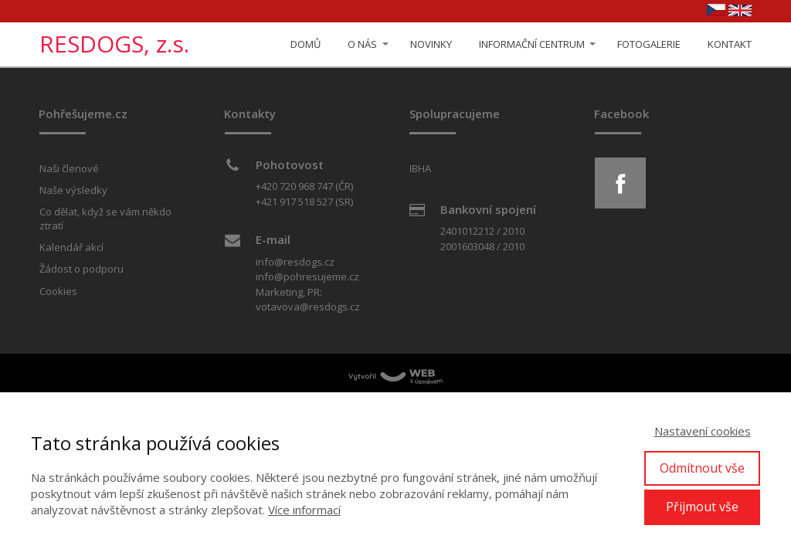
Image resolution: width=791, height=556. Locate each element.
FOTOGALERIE (649, 44)
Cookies (58, 291)
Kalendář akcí (71, 247)
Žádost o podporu (81, 269)
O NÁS (362, 44)
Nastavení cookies (702, 431)
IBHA (420, 168)
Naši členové (69, 168)
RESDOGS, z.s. (114, 44)
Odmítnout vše (702, 467)
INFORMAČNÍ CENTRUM (532, 44)
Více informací (304, 509)
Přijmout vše (702, 506)
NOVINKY (431, 44)
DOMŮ (305, 44)
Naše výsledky (73, 190)
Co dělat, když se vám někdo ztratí (105, 218)
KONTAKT (730, 44)
